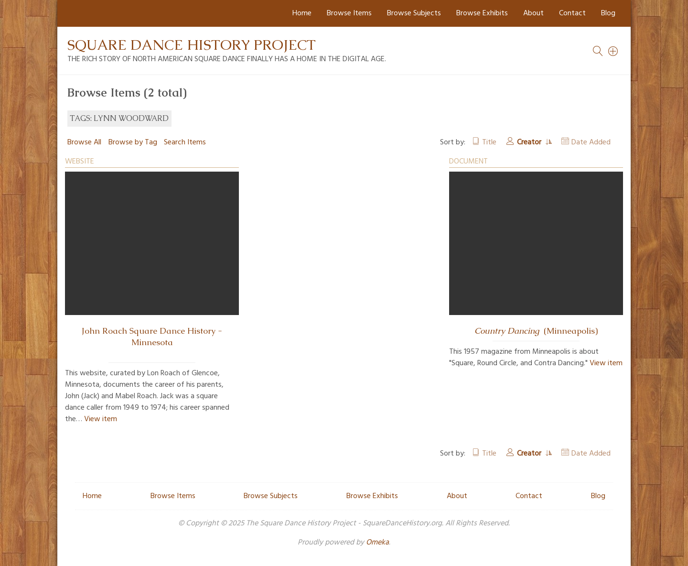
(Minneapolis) (536, 331)
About (533, 13)
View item (100, 419)
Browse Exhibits (482, 13)
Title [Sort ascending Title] (489, 142)
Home (302, 13)
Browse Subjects (414, 13)
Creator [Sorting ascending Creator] (530, 142)
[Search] (613, 51)
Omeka (377, 542)
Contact (572, 13)
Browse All (84, 142)
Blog (608, 13)
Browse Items (349, 13)
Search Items (185, 142)
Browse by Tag (132, 142)
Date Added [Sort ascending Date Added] (591, 142)
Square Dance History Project (191, 44)
